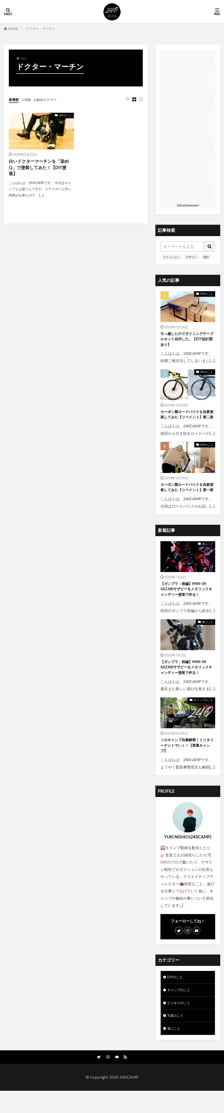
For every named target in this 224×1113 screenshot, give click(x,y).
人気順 (28, 99)
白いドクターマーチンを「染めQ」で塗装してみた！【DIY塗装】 (40, 168)
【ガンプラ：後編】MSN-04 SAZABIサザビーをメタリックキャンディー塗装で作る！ (186, 604)
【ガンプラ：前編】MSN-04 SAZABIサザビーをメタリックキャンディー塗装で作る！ (186, 683)
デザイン (191, 257)
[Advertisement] (188, 125)
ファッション (171, 257)
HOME (13, 28)
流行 (206, 257)
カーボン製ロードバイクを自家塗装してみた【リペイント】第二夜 (186, 419)
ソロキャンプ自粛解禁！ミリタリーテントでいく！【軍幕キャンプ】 (186, 762)
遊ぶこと (207, 557)
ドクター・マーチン (40, 29)
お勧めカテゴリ (50, 99)
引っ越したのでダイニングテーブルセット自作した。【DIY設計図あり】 (186, 339)
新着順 (14, 99)
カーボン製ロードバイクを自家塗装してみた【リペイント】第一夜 (186, 498)
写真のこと (176, 1036)
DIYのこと (65, 115)
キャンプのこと (203, 716)
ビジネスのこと (180, 1022)
